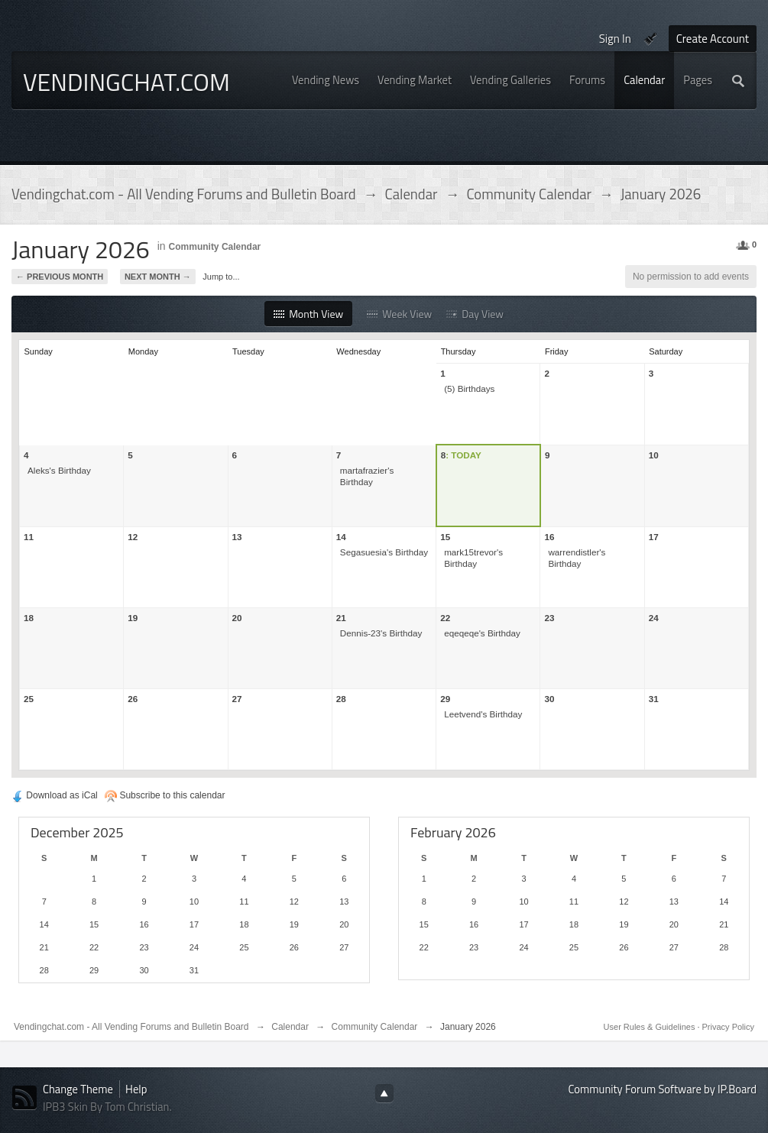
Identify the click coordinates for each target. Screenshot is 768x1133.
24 (654, 618)
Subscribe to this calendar (165, 795)
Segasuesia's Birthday (384, 552)
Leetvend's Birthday (483, 714)
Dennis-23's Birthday (381, 633)
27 (237, 699)
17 (654, 537)
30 (549, 699)
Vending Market (415, 80)
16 (549, 537)
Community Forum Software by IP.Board (663, 1089)
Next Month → (158, 276)
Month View (308, 314)
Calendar (644, 80)
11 (29, 537)
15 (445, 537)
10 (654, 455)
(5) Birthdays (469, 388)
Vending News (325, 80)
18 (29, 618)
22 (445, 618)
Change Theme (78, 1089)
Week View (399, 314)
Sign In (615, 38)
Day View (475, 314)
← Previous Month (59, 276)
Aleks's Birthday (59, 470)
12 (133, 537)
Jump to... (221, 276)
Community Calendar (215, 246)
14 (341, 537)
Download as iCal (54, 795)
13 (237, 537)
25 (29, 699)
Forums (587, 80)
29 (445, 699)
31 (654, 699)
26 (133, 699)
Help (136, 1089)
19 (133, 618)
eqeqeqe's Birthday (482, 633)
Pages (697, 80)
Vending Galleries (510, 80)
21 (341, 618)
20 (237, 618)
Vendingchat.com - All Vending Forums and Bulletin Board (131, 1026)
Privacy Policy (728, 1026)
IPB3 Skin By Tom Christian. (107, 1106)
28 (341, 699)
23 (549, 618)
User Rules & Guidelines (651, 1026)
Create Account (712, 38)
